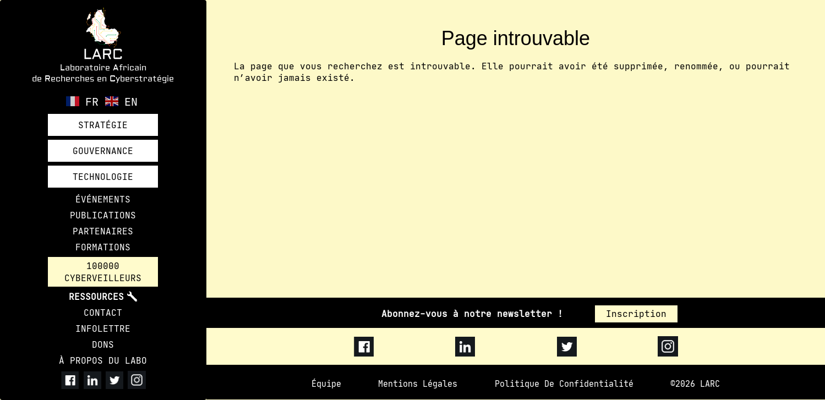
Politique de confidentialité (564, 384)
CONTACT (103, 313)
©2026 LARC (695, 384)
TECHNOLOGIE (103, 176)
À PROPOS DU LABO (103, 360)
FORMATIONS (102, 247)
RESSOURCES (96, 297)
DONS (103, 344)
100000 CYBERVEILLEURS (102, 271)
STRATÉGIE (103, 124)
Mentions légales (417, 384)
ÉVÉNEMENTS (102, 199)
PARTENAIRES (103, 231)
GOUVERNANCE (103, 150)
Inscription (636, 313)
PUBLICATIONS (103, 215)
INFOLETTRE (102, 329)
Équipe (326, 384)
